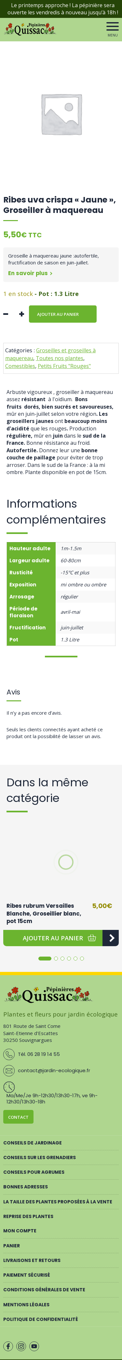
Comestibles (20, 366)
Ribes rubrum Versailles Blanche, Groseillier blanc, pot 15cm (44, 913)
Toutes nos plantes (59, 358)
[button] (52, 938)
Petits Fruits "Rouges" (64, 366)
